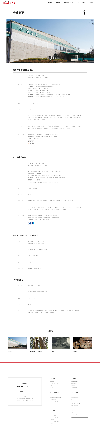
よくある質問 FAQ (54, 421)
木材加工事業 (74, 383)
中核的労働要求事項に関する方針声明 (79, 417)
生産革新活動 (53, 399)
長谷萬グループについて (55, 383)
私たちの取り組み (68, 2)
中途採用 (52, 425)
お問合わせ (73, 412)
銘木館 (51, 387)
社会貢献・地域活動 (75, 403)
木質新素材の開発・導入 (55, 397)
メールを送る (24, 391)
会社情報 (50, 2)
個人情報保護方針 (75, 414)
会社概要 (52, 381)
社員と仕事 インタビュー (56, 413)
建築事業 (73, 385)
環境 (72, 401)
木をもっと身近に (54, 401)
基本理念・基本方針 (75, 395)
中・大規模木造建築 (54, 395)
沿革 (51, 385)
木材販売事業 (74, 381)
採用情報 (91, 2)
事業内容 (58, 2)
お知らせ (73, 410)
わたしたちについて (54, 417)
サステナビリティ (81, 2)
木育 (72, 399)
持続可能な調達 (74, 405)
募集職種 (52, 419)
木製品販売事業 (74, 387)
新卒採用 (52, 423)
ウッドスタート (74, 397)
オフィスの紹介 (53, 415)
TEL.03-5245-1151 (25, 386)
